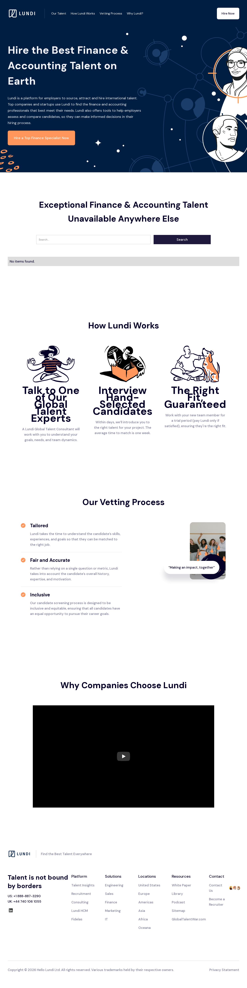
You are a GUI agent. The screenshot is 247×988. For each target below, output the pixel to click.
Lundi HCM (79, 911)
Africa (143, 919)
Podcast (178, 902)
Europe (144, 894)
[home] (26, 13)
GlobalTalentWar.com (189, 919)
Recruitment (81, 894)
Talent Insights (83, 885)
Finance (111, 902)
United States (149, 885)
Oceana (144, 928)
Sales (109, 894)
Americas (145, 902)
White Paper (181, 885)
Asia (141, 911)
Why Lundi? (135, 13)
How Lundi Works (83, 13)
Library (177, 894)
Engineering (114, 885)
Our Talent (58, 13)
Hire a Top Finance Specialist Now (41, 138)
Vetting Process (111, 13)
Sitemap (178, 911)
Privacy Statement (224, 970)
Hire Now (228, 13)
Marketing (113, 911)
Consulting (79, 902)
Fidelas (76, 919)
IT (106, 919)
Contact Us (215, 888)
